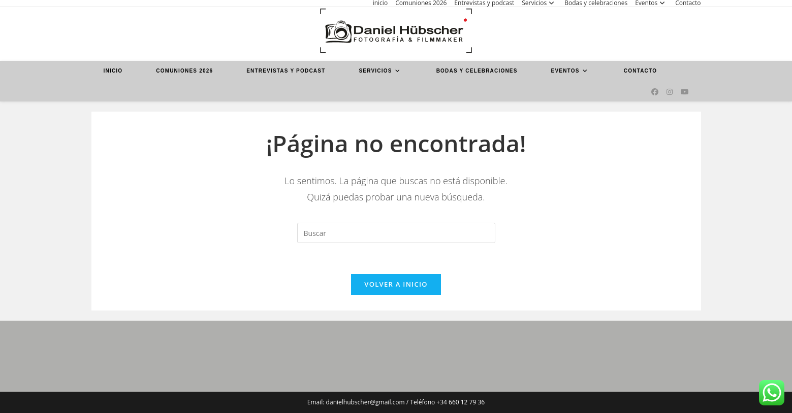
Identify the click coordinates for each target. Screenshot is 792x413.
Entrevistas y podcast (484, 3)
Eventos (651, 3)
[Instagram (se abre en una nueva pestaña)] (669, 91)
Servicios (539, 3)
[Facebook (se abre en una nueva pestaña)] (654, 91)
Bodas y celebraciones (595, 3)
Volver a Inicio (395, 284)
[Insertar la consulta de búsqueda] (396, 233)
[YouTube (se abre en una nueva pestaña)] (685, 91)
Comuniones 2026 (421, 3)
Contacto (688, 3)
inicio (380, 3)
